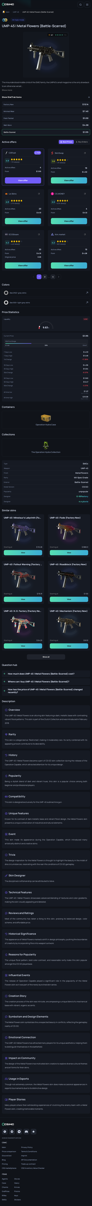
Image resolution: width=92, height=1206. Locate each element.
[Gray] (46, 293)
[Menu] (87, 4)
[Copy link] (85, 153)
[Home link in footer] (46, 1124)
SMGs (85, 463)
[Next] (58, 276)
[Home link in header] (8, 4)
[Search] (80, 4)
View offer (23, 180)
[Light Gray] (46, 302)
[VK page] (19, 1131)
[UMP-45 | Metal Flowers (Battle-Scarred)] (46, 132)
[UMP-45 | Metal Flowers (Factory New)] (46, 104)
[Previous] (33, 276)
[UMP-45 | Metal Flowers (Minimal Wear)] (46, 111)
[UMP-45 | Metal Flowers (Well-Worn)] (46, 125)
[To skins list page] (16, 12)
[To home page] (5, 12)
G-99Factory (82, 496)
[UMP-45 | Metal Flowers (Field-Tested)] (46, 118)
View (23, 552)
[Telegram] (12, 1131)
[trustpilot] (33, 1131)
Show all (46, 657)
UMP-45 (84, 468)
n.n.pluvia (83, 501)
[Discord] (26, 1131)
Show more (7, 90)
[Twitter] (5, 1131)
